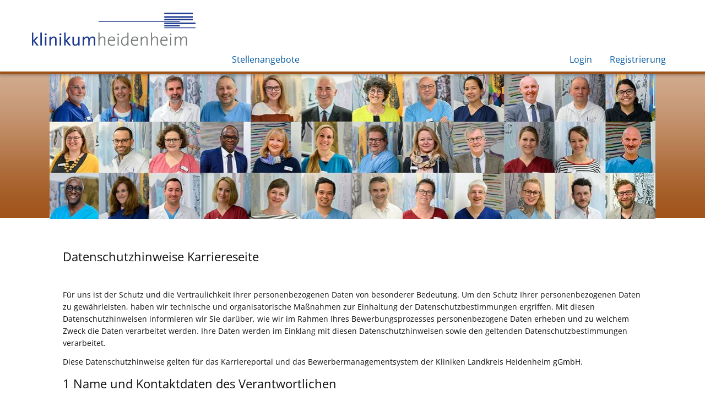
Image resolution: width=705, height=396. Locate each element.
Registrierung (638, 59)
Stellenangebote (266, 59)
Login (581, 59)
